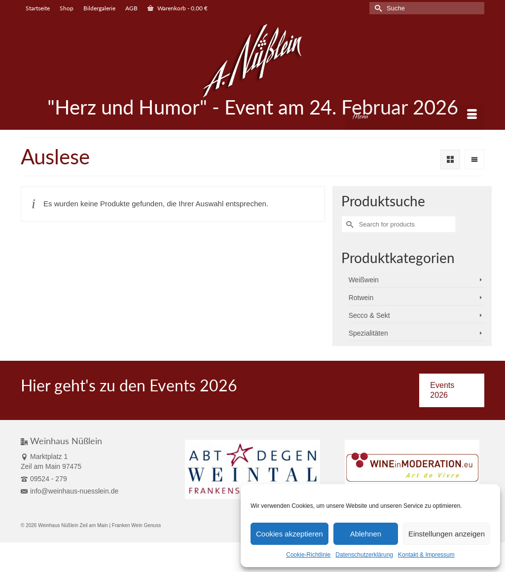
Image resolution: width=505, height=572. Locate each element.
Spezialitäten (368, 333)
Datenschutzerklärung (364, 554)
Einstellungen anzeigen (446, 534)
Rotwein (361, 298)
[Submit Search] (376, 8)
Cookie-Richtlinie (308, 554)
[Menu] (414, 117)
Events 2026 (442, 390)
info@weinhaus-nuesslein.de (69, 491)
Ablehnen (365, 534)
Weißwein (364, 280)
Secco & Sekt (369, 315)
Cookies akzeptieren (289, 534)
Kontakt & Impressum (426, 554)
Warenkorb (177, 8)
